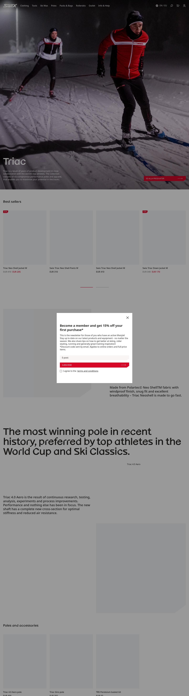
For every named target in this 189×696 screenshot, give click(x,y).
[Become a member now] (61, 371)
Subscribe (94, 365)
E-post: (65, 357)
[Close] (127, 317)
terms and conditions (87, 371)
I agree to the (79, 371)
